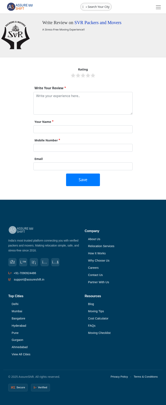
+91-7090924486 (25, 273)
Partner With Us (98, 282)
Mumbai (17, 311)
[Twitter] (23, 262)
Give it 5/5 (92, 75)
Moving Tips (96, 311)
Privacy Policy (119, 376)
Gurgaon (17, 340)
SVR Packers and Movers (98, 22)
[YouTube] (55, 262)
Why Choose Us (99, 260)
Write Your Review (48, 88)
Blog (91, 304)
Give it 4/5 (87, 75)
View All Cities (21, 354)
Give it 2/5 (78, 75)
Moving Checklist (99, 333)
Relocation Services (101, 246)
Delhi (15, 304)
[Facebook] (12, 262)
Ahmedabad (20, 347)
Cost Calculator (98, 318)
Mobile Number (46, 140)
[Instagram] (44, 262)
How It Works (97, 253)
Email (38, 159)
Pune (15, 333)
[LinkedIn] (34, 262)
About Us (94, 239)
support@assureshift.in (29, 279)
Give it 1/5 (73, 75)
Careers (93, 267)
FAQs (92, 325)
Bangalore (18, 318)
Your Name (42, 122)
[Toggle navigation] (158, 7)
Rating (83, 69)
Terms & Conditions (146, 376)
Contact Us (95, 275)
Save (83, 179)
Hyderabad (19, 325)
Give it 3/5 (83, 75)
